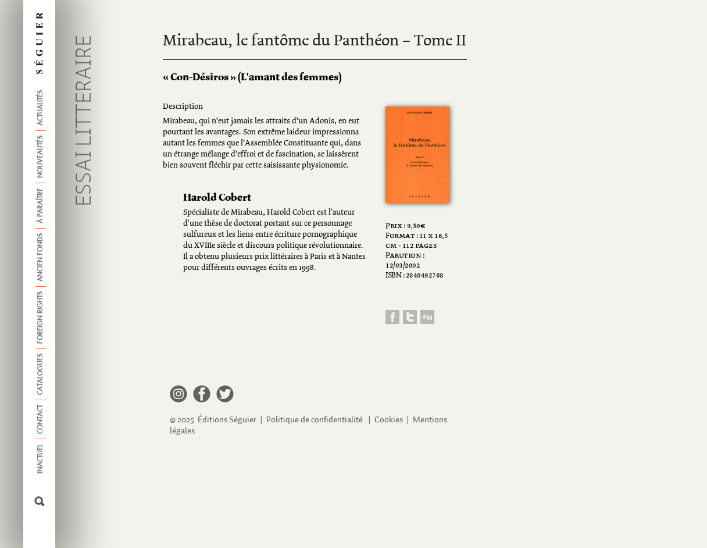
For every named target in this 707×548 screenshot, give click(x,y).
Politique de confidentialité (314, 419)
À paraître (40, 205)
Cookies (388, 419)
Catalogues (40, 374)
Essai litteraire (85, 121)
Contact (40, 419)
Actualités (40, 108)
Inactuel (40, 459)
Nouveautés (40, 157)
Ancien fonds (40, 257)
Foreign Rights (40, 317)
